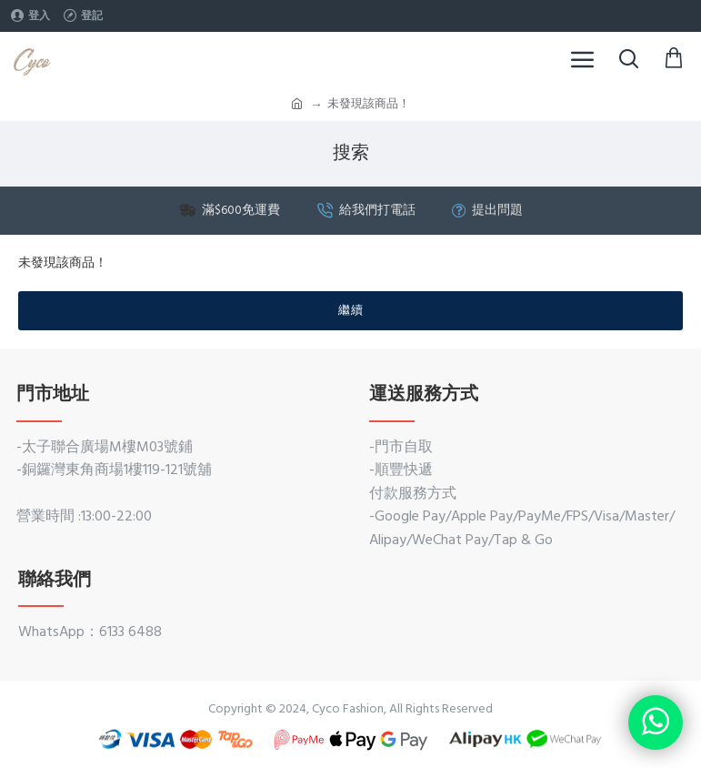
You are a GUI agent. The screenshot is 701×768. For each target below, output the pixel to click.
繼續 (351, 310)
